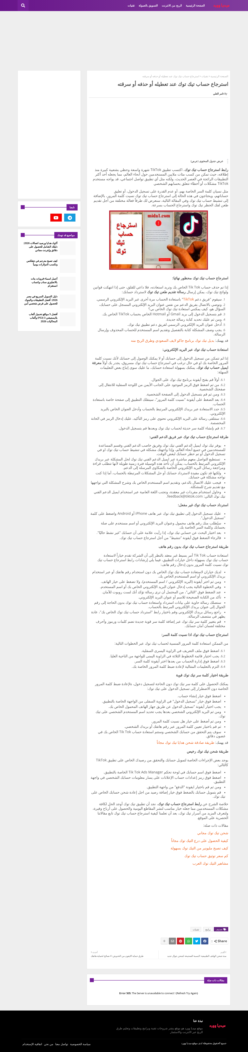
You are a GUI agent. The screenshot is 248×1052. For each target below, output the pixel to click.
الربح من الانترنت (172, 5)
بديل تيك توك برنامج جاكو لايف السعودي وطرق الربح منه (172, 340)
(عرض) (194, 161)
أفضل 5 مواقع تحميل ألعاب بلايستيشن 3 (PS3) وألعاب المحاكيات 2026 (43, 317)
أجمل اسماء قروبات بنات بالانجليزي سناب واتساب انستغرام (44, 282)
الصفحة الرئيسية (195, 5)
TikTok (188, 299)
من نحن (48, 1044)
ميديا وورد (186, 1043)
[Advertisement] (124, 40)
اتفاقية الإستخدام (32, 1044)
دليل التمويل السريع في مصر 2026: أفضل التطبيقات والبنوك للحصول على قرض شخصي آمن (40, 300)
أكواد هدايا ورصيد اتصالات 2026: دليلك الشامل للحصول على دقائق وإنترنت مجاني (40, 246)
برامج (208, 929)
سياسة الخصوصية (80, 1044)
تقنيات (131, 5)
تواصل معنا (61, 1044)
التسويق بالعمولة (148, 5)
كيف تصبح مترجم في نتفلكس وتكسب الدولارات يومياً (41, 262)
